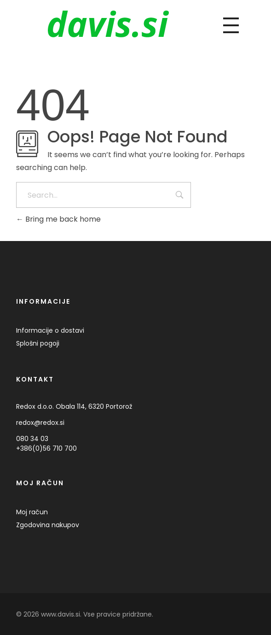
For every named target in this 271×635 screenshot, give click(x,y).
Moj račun (32, 512)
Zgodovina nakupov (47, 524)
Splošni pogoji (37, 343)
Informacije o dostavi (50, 330)
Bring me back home (58, 219)
